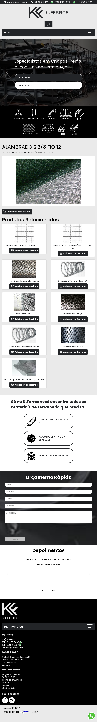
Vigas (74, 129)
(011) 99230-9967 (84, 2)
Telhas (48, 129)
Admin (35, 711)
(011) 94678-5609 (62, 2)
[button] (7, 72)
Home (4, 152)
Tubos (62, 129)
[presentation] (20, 530)
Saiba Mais (24, 77)
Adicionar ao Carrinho (18, 211)
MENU (7, 32)
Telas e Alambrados (28, 129)
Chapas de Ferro (36, 114)
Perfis (79, 114)
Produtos (12, 152)
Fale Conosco (26, 85)
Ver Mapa (6, 665)
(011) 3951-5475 (40, 2)
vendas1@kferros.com (17, 2)
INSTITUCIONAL (13, 626)
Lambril (66, 114)
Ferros (52, 114)
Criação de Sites (11, 711)
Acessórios (18, 114)
